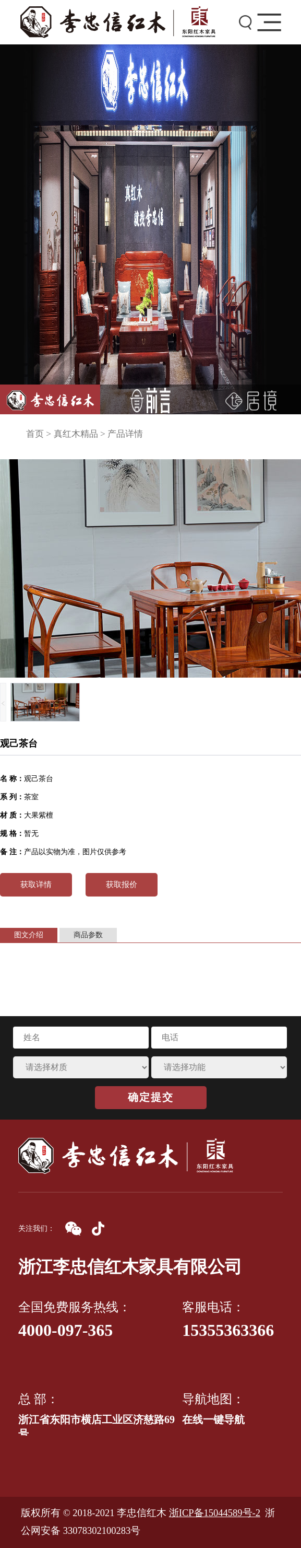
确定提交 (151, 1097)
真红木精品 (76, 433)
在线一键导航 (213, 1419)
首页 (35, 433)
